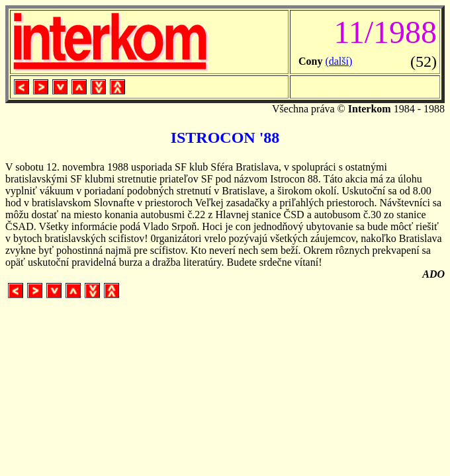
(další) (338, 61)
